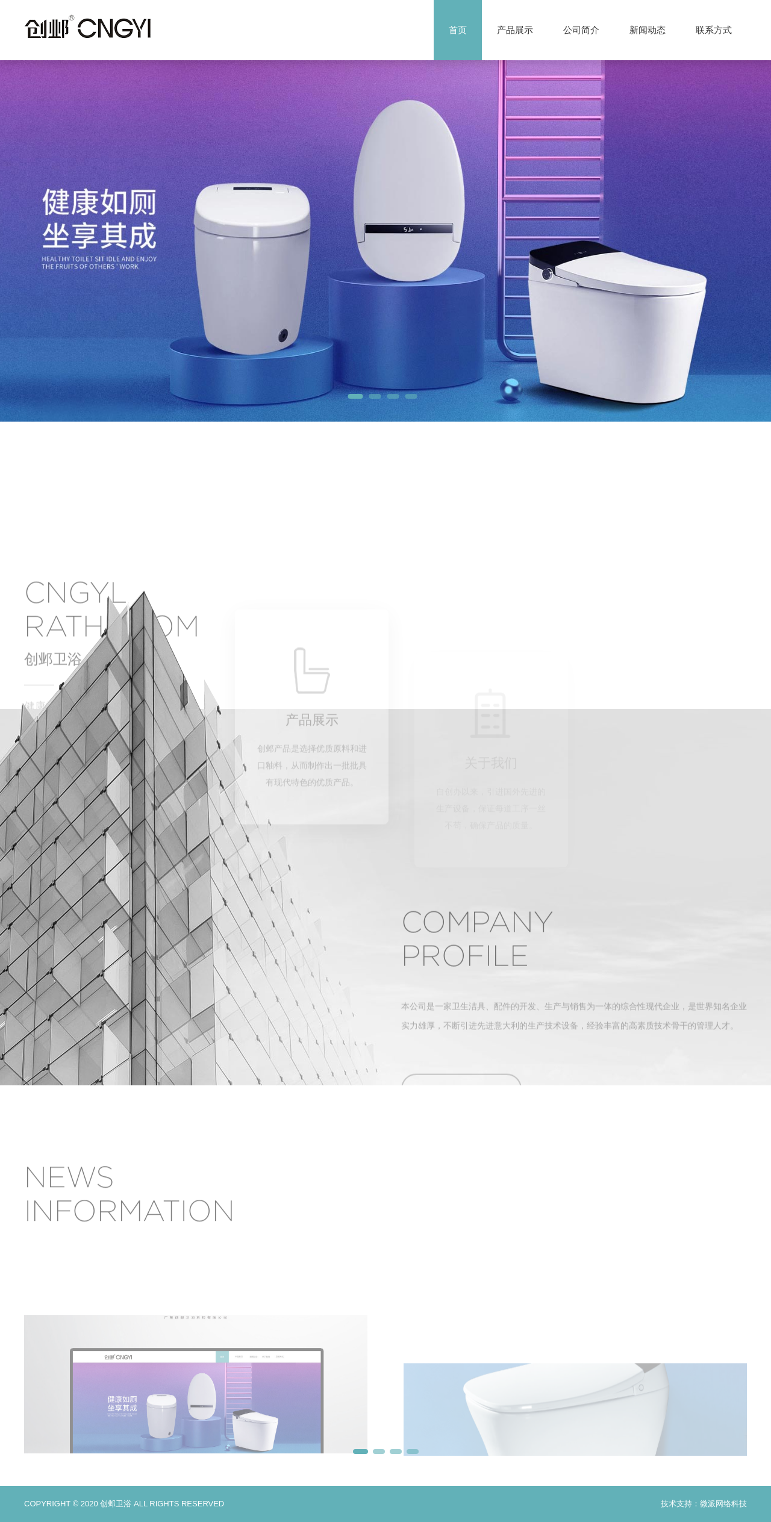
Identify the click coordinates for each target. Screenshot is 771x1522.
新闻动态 (647, 30)
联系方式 (714, 30)
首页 (458, 30)
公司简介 (581, 30)
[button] (355, 396)
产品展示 (515, 30)
